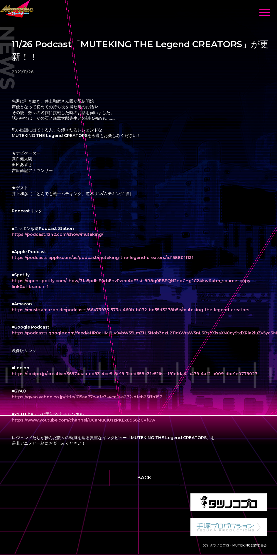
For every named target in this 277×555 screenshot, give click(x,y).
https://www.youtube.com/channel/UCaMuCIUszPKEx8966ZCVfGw (83, 420)
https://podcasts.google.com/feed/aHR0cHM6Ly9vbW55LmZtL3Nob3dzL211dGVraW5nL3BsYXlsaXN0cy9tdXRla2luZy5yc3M (144, 333)
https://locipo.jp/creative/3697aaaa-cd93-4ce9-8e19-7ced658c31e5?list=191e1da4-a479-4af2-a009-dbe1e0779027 (134, 373)
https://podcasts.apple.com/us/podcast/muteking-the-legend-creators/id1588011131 (102, 257)
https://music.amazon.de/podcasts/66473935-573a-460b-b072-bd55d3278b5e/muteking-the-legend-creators (130, 309)
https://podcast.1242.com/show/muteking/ (57, 234)
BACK (144, 477)
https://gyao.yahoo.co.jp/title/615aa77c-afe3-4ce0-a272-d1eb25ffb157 (87, 397)
